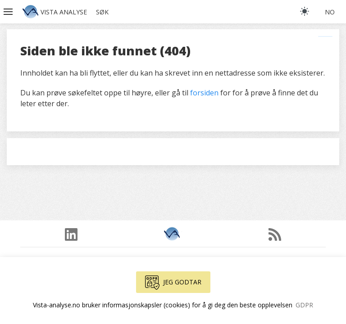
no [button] (330, 12)
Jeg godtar (173, 282)
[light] (304, 11)
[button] (9, 11)
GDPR (304, 305)
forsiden (204, 93)
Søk (102, 12)
